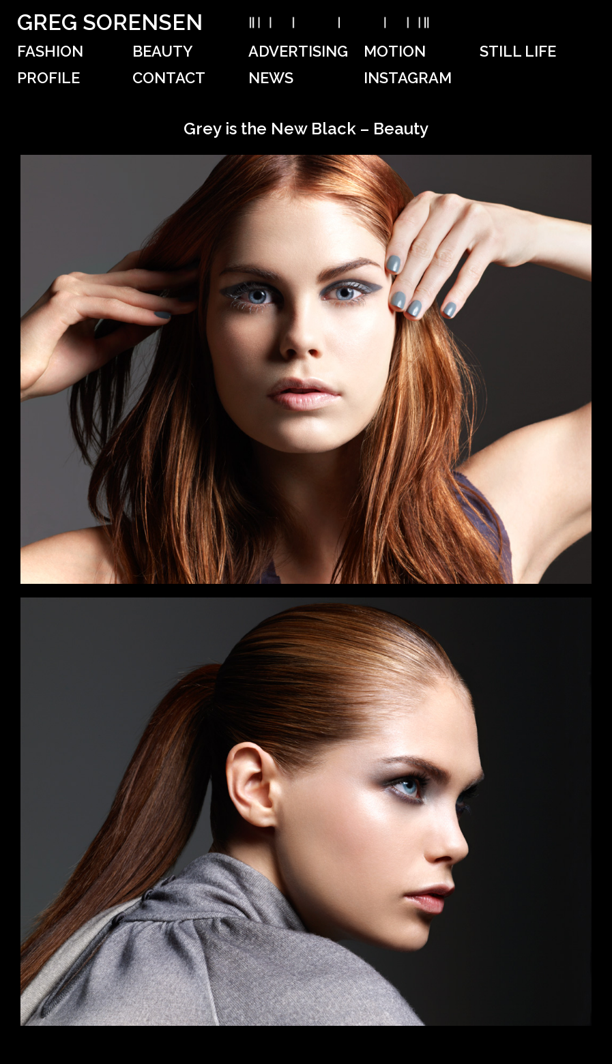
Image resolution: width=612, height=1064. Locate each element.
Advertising (298, 51)
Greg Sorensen (110, 22)
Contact (168, 78)
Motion (395, 51)
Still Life (518, 51)
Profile (48, 78)
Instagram (408, 78)
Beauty (162, 51)
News (270, 78)
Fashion (50, 51)
